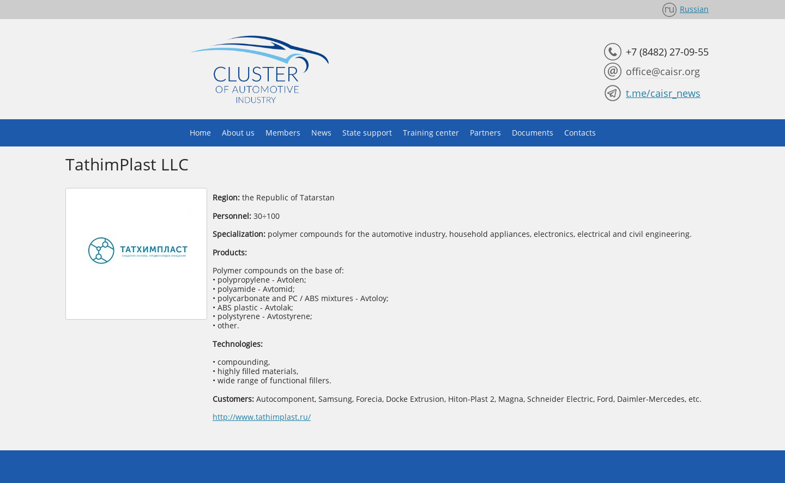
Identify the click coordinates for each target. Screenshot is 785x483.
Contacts (580, 132)
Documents (532, 132)
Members (282, 132)
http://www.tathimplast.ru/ (262, 417)
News (321, 132)
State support (367, 132)
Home (200, 132)
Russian (694, 9)
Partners (485, 132)
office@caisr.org (663, 71)
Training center (431, 132)
